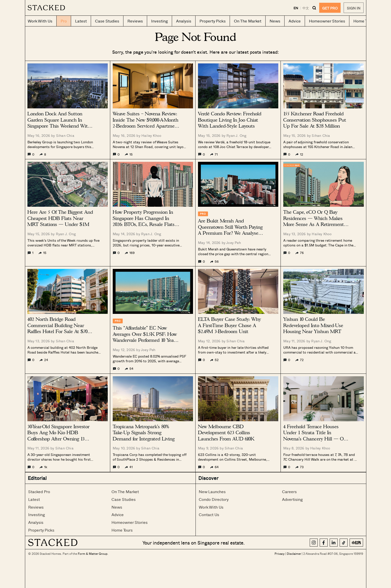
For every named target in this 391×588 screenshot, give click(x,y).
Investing (36, 514)
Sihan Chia (65, 135)
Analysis (35, 522)
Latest (34, 499)
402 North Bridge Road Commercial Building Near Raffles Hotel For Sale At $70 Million (57, 328)
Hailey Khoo (151, 135)
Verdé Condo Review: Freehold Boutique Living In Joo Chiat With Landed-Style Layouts (229, 120)
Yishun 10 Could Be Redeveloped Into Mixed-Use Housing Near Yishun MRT (313, 325)
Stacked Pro (39, 491)
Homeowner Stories (129, 522)
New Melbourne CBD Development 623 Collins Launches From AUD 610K (226, 433)
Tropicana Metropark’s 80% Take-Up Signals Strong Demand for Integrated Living (144, 433)
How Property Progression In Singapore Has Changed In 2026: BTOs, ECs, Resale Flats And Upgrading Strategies (144, 221)
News (116, 507)
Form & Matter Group (92, 553)
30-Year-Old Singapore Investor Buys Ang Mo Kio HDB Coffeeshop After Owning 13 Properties (58, 436)
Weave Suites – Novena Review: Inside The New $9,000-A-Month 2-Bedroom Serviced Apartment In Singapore (146, 123)
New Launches (212, 491)
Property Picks (41, 530)
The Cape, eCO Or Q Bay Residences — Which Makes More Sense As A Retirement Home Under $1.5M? (313, 221)
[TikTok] (343, 543)
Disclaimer (294, 553)
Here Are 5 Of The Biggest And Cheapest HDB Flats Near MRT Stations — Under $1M (60, 218)
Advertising (292, 499)
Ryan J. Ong (236, 135)
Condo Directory (214, 499)
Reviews (36, 507)
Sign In (353, 8)
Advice (117, 514)
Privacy (280, 553)
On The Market (125, 491)
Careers (289, 491)
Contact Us (209, 514)
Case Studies (123, 499)
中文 (305, 7)
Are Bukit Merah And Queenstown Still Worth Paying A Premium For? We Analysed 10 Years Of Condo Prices (230, 230)
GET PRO (330, 8)
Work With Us (211, 507)
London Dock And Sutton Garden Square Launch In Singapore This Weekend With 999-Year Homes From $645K (59, 123)
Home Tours (122, 530)
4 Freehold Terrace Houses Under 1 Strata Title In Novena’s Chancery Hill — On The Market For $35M (314, 436)
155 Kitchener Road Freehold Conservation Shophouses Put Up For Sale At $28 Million (314, 120)
